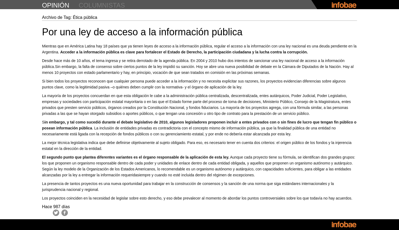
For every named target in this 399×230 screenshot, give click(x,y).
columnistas (102, 5)
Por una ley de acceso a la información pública (142, 31)
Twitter (56, 213)
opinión (55, 5)
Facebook (64, 213)
